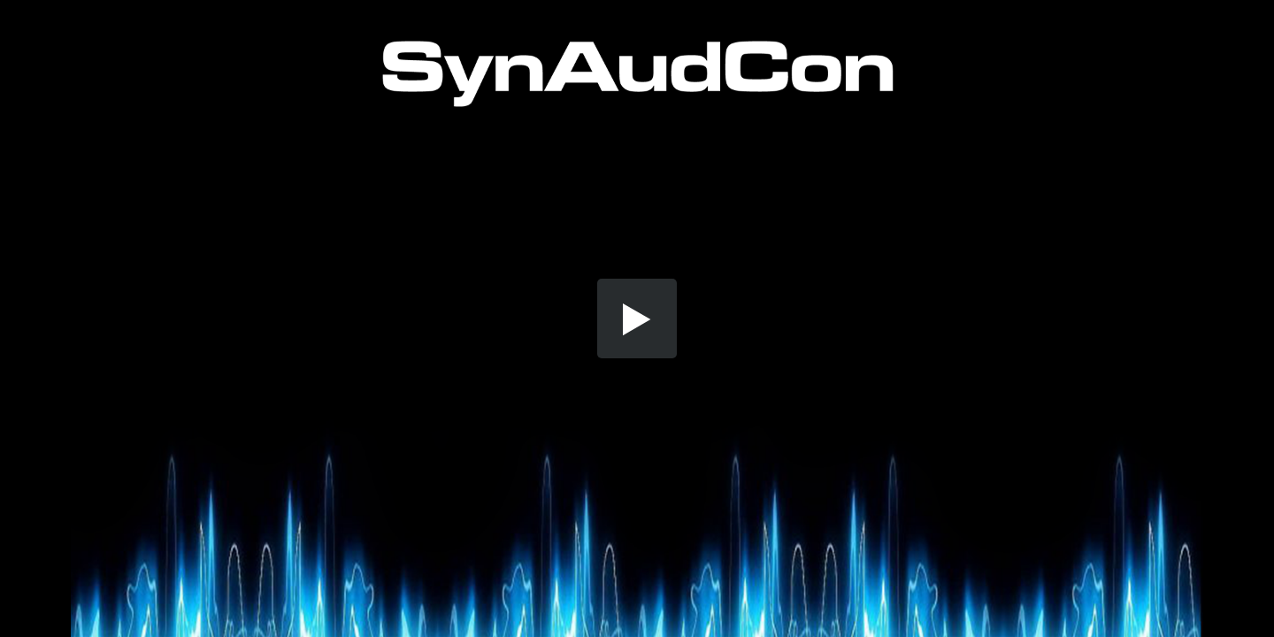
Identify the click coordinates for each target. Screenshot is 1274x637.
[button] (637, 318)
